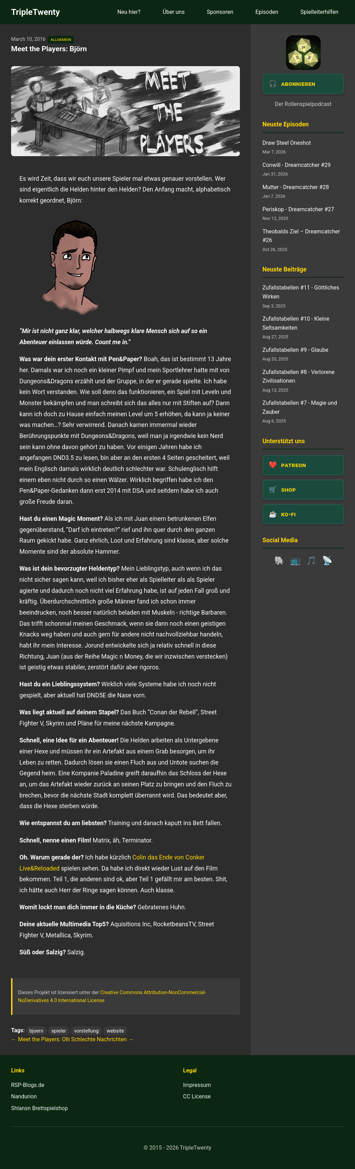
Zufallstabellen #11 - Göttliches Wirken (300, 292)
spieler (58, 1031)
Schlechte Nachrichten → (102, 1039)
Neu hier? (128, 12)
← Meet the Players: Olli (40, 1039)
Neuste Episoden (285, 124)
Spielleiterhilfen (319, 12)
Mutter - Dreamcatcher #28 (295, 187)
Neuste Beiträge (284, 269)
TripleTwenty (35, 12)
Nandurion (24, 1096)
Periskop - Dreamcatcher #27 (298, 209)
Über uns (173, 12)
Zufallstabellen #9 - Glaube (295, 350)
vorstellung (86, 1031)
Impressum (197, 1085)
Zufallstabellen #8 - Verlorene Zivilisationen (298, 376)
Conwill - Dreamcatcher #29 (296, 165)
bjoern (36, 1031)
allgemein (61, 39)
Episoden (267, 12)
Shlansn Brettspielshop (39, 1108)
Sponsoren (220, 12)
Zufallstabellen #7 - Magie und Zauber (299, 407)
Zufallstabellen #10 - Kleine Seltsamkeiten (295, 323)
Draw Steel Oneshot (286, 143)
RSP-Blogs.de (27, 1085)
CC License (197, 1096)
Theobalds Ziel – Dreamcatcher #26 (301, 236)
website (115, 1031)
